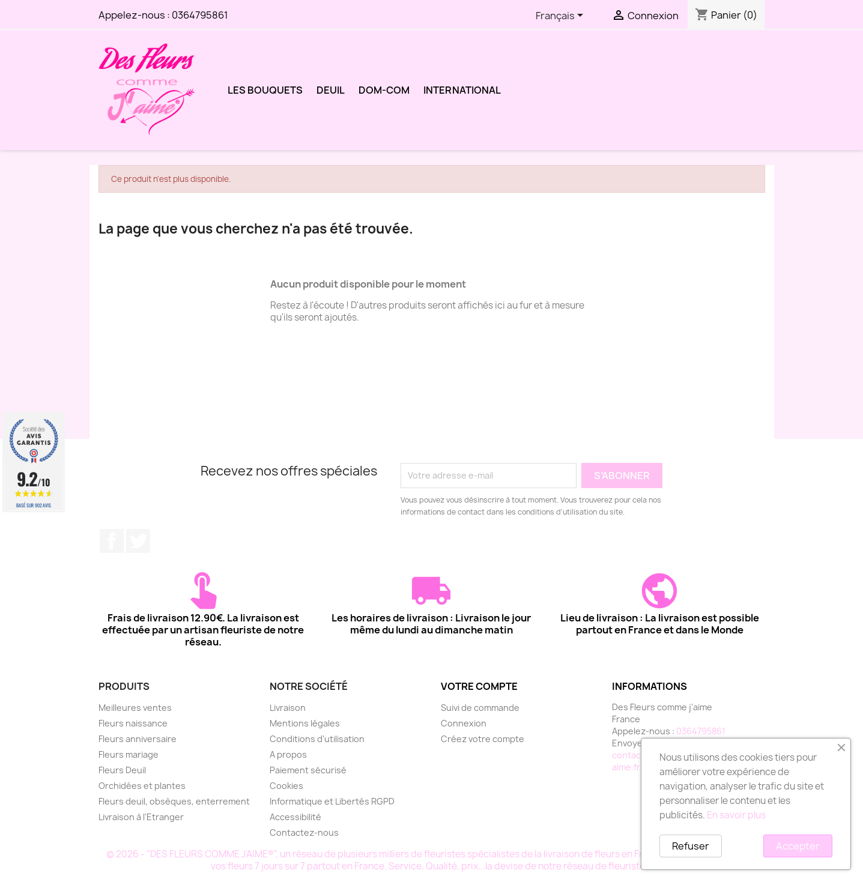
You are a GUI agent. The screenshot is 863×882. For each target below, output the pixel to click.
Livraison (288, 707)
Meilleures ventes (135, 707)
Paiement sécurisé (308, 770)
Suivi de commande (480, 707)
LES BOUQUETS (265, 90)
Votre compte (479, 686)
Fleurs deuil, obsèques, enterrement (174, 801)
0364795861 (200, 15)
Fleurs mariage (128, 754)
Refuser (690, 846)
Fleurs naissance (133, 723)
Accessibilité (295, 817)
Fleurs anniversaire (137, 739)
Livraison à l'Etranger (141, 817)
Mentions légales (305, 723)
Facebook (112, 541)
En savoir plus (736, 815)
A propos (288, 754)
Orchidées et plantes (142, 785)
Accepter (798, 846)
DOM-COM (384, 90)
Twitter (138, 541)
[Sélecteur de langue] (561, 16)
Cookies (286, 785)
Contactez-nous (304, 832)
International (462, 90)
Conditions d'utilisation (317, 739)
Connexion (463, 723)
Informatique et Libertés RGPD (332, 801)
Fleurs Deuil (122, 770)
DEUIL (330, 90)
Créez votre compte (482, 739)
